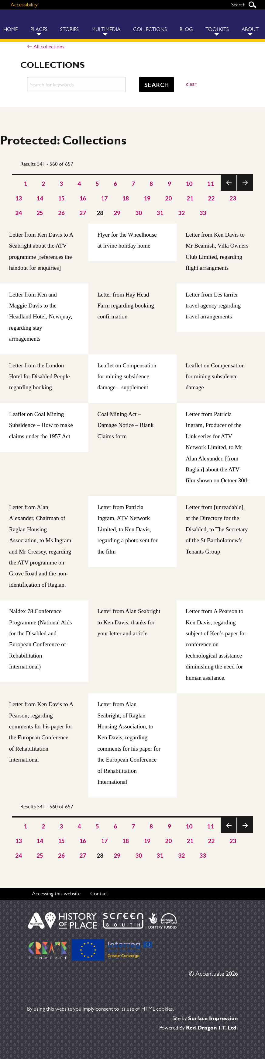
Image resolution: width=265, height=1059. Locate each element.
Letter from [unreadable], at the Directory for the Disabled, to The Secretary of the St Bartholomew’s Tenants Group (217, 529)
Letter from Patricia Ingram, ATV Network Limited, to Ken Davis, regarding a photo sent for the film (127, 529)
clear (191, 84)
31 (160, 212)
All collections (48, 46)
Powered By (198, 1027)
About (250, 29)
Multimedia (105, 29)
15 (61, 198)
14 (39, 198)
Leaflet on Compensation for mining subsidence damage (215, 376)
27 (82, 212)
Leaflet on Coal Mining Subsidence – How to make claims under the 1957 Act (41, 425)
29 (117, 212)
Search (252, 4)
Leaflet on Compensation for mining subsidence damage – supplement (126, 376)
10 (189, 183)
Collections (150, 29)
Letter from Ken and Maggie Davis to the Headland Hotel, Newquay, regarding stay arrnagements (40, 316)
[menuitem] (39, 24)
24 (18, 212)
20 (168, 198)
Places (38, 29)
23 (232, 198)
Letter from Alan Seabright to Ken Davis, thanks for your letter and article (128, 622)
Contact (99, 893)
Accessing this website (56, 893)
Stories (69, 29)
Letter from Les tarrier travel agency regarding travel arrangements (213, 305)
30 (138, 212)
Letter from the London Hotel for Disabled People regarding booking (39, 376)
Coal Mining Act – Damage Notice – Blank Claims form (125, 425)
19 (147, 198)
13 (18, 198)
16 (82, 198)
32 (181, 212)
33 (202, 212)
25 (39, 212)
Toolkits (217, 29)
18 (125, 198)
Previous (228, 190)
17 (104, 198)
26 (61, 212)
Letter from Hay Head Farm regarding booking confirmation (125, 305)
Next (245, 190)
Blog (186, 29)
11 (210, 183)
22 (211, 198)
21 (190, 198)
